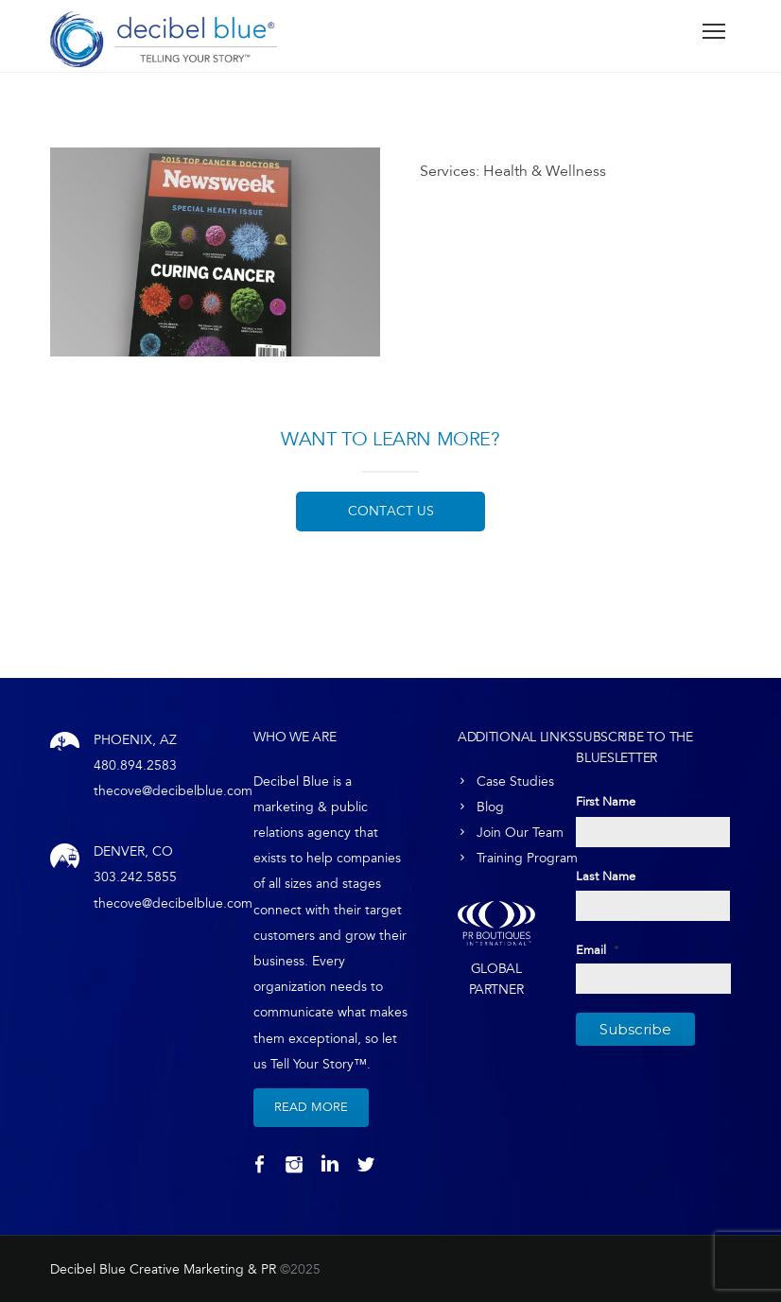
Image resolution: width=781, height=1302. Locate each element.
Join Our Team (520, 833)
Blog (490, 807)
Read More (311, 1107)
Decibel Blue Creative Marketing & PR (163, 1269)
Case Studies (515, 781)
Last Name (605, 876)
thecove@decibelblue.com (173, 791)
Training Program (527, 858)
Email (597, 950)
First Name (605, 801)
